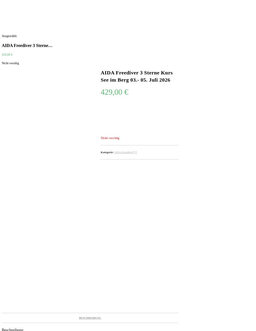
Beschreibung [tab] (90, 178)
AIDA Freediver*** (125, 152)
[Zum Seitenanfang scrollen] (2, 326)
